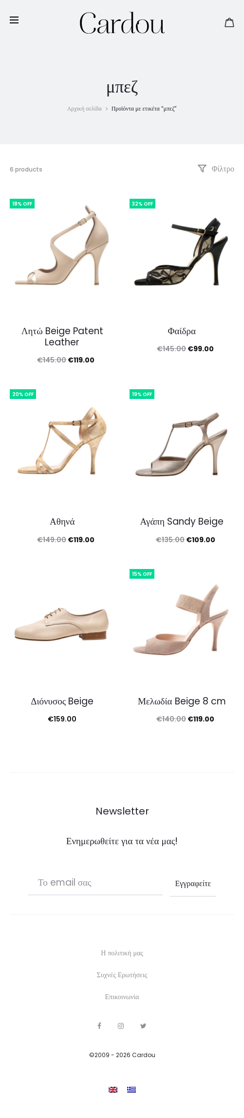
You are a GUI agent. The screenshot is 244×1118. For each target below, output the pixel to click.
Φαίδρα (182, 331)
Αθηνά (62, 521)
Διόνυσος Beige (62, 701)
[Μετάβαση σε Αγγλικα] (113, 1089)
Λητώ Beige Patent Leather (62, 336)
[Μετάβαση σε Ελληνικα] (131, 1089)
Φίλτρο (215, 168)
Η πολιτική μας (122, 953)
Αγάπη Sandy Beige (182, 521)
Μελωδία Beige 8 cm (182, 701)
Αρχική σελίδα (84, 108)
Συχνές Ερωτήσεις (122, 975)
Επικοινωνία (122, 997)
